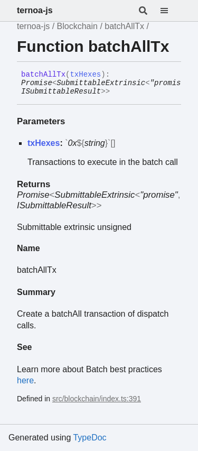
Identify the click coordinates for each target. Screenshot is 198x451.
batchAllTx (124, 26)
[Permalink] (117, 92)
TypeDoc (89, 437)
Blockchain (77, 26)
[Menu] (170, 10)
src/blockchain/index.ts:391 (96, 398)
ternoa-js (35, 10)
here (25, 380)
